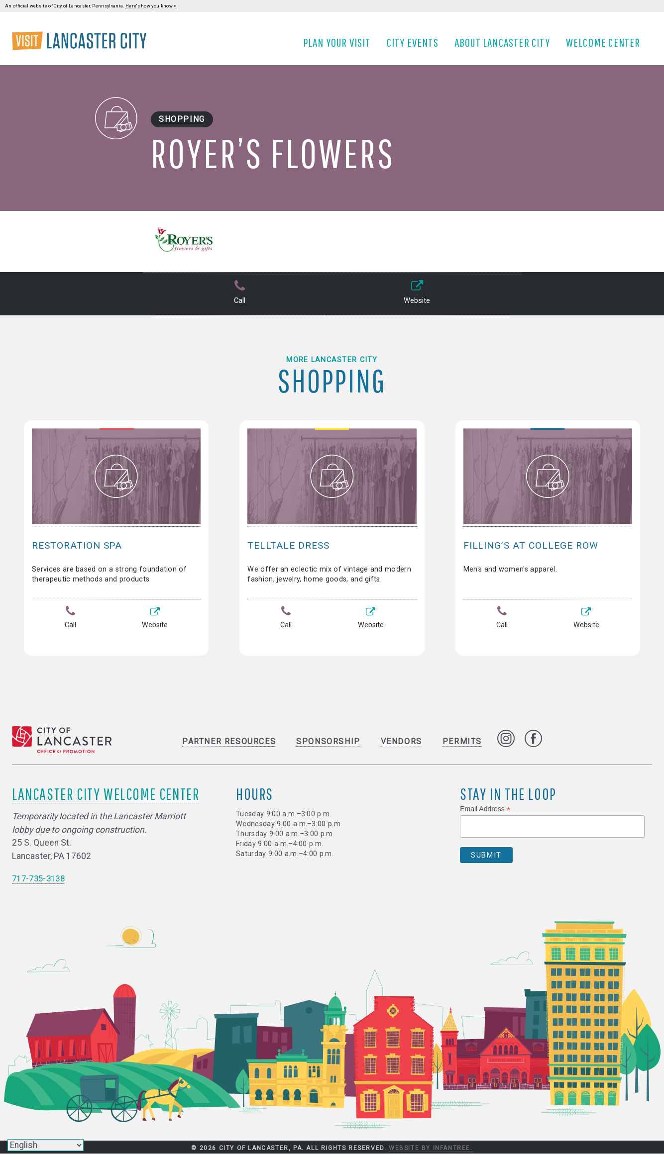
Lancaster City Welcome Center (105, 799)
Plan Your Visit (340, 46)
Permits (462, 747)
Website (416, 301)
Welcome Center (606, 46)
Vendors (401, 747)
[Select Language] (45, 1145)
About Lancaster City (505, 46)
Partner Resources (229, 747)
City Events (416, 46)
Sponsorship (328, 747)
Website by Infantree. (431, 1153)
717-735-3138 (41, 884)
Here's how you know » (150, 5)
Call (239, 301)
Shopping (182, 127)
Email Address (485, 815)
